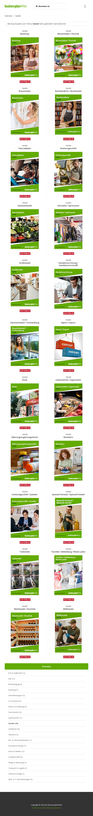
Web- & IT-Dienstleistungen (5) (20, 779)
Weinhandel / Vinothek (24, 609)
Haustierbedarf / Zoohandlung (24, 322)
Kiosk (24, 380)
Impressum (56, 808)
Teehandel (25, 552)
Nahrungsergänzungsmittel (25, 437)
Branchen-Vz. (43, 6)
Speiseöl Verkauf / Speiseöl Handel (68, 494)
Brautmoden (25, 91)
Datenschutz (37, 808)
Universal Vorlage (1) (16, 774)
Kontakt (47, 808)
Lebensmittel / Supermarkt (68, 380)
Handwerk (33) (14, 729)
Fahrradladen (25, 148)
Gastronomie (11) (15, 718)
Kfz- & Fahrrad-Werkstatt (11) (20, 740)
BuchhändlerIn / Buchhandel (68, 91)
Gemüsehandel (25, 205)
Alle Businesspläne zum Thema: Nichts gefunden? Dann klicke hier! (36, 24)
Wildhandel (68, 609)
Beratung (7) (13, 690)
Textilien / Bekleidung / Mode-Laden (68, 552)
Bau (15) (11, 678)
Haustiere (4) (13, 734)
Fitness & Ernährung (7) (17, 706)
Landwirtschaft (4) (15, 757)
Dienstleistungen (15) (16, 695)
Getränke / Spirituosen (68, 205)
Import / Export (68, 322)
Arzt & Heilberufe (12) (16, 673)
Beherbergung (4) (15, 684)
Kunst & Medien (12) (16, 751)
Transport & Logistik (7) (17, 768)
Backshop (24, 34)
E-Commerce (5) (14, 701)
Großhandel (24, 263)
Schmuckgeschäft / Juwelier (25, 494)
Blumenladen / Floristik (68, 34)
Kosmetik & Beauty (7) (17, 746)
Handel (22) (13, 723)
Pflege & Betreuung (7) (17, 762)
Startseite (8, 16)
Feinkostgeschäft (68, 148)
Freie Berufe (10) (15, 712)
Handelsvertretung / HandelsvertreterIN (68, 264)
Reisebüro (68, 437)
